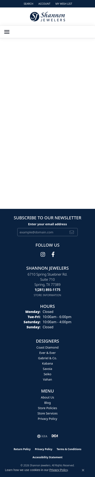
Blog (47, 403)
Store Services (47, 413)
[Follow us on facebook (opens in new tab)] (53, 254)
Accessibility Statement (47, 457)
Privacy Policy (47, 419)
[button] (28, 3)
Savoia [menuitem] (47, 369)
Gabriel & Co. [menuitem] (47, 358)
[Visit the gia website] (42, 436)
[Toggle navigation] (7, 32)
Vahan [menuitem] (47, 379)
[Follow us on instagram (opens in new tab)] (42, 254)
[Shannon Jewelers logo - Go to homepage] (47, 16)
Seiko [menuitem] (47, 374)
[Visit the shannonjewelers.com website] (55, 436)
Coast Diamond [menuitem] (48, 347)
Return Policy (22, 449)
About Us (47, 397)
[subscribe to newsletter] (71, 232)
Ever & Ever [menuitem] (47, 353)
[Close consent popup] (83, 470)
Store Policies (47, 408)
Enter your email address (47, 224)
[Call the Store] (47, 289)
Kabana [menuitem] (47, 363)
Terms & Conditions (69, 449)
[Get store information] (47, 295)
